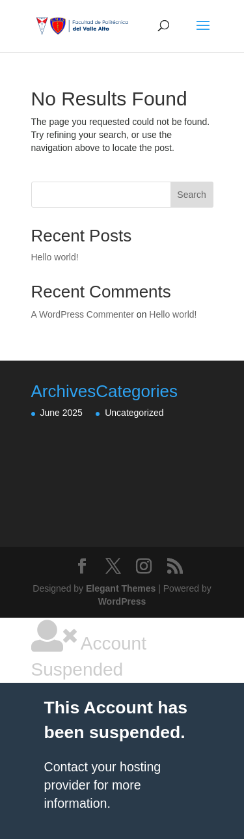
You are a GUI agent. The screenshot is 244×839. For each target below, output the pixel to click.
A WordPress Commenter (82, 314)
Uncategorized (134, 412)
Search (191, 194)
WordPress (122, 601)
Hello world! (55, 257)
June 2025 (61, 412)
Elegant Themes (121, 588)
